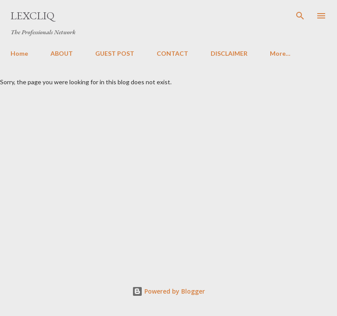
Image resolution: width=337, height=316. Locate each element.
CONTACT (172, 53)
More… (280, 53)
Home (19, 53)
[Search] (300, 16)
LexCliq (32, 15)
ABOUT (61, 53)
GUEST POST (114, 53)
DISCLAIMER (229, 53)
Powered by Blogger (168, 291)
